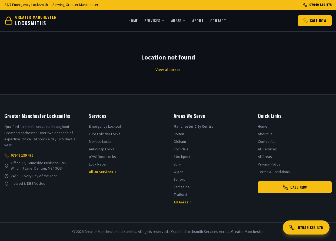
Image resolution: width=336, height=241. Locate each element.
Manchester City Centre (194, 126)
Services (154, 20)
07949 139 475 (317, 5)
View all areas (168, 69)
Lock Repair (98, 164)
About (198, 20)
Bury (177, 164)
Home (133, 20)
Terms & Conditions (274, 172)
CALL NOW (314, 20)
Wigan (178, 172)
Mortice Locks (100, 141)
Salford (179, 179)
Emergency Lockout (105, 126)
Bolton (179, 134)
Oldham (180, 141)
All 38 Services (103, 172)
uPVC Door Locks (102, 157)
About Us (265, 134)
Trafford (180, 194)
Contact (218, 20)
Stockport (182, 157)
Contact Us (266, 141)
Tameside (182, 187)
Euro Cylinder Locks (105, 134)
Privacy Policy (269, 164)
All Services (267, 149)
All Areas (183, 202)
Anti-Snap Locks (102, 149)
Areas (178, 20)
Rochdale (181, 149)
